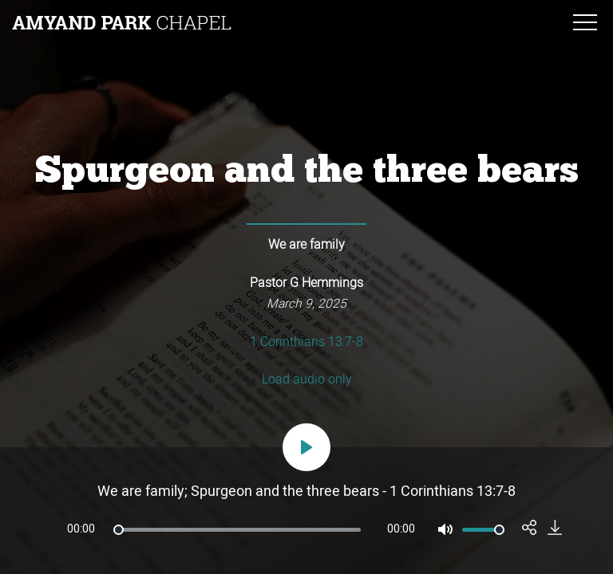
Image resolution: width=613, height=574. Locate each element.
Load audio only (307, 380)
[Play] (306, 447)
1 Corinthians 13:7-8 (306, 342)
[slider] (237, 529)
